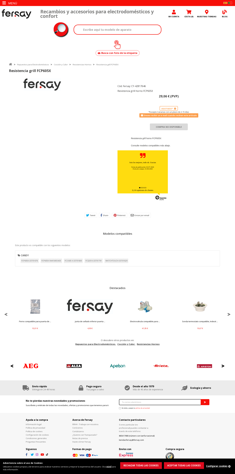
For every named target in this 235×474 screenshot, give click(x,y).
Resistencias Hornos (82, 64)
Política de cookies (34, 431)
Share (104, 215)
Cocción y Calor (61, 64)
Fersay (16, 14)
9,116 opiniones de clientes (142, 190)
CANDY (25, 255)
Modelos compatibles (117, 234)
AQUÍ (109, 466)
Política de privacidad (35, 428)
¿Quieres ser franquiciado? (84, 434)
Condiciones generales (36, 438)
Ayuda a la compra (37, 419)
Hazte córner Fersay (81, 442)
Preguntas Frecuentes (36, 442)
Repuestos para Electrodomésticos (33, 64)
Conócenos (77, 428)
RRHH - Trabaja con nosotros (85, 424)
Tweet (90, 215)
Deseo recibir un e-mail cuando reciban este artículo (169, 115)
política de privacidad (142, 408)
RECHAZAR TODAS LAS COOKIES (141, 465)
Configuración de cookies (37, 434)
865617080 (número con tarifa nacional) (137, 436)
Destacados (117, 288)
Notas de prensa (80, 438)
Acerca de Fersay (82, 419)
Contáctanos (78, 431)
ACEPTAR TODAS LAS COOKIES (184, 465)
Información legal (34, 424)
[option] (42, 84)
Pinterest (119, 215)
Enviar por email (140, 215)
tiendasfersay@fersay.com (131, 440)
